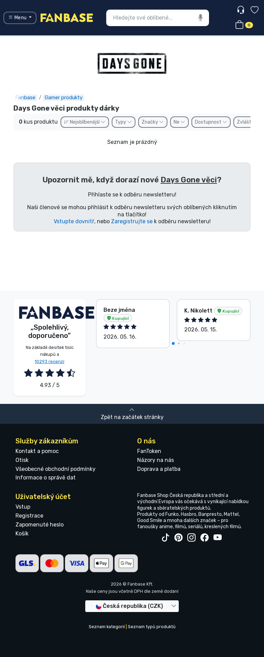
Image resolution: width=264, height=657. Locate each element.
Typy (123, 122)
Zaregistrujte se (132, 221)
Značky (153, 122)
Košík (22, 533)
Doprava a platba (158, 469)
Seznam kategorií (107, 626)
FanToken (149, 451)
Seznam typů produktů (152, 626)
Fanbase (25, 97)
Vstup (22, 506)
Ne (179, 122)
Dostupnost (211, 122)
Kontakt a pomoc (37, 451)
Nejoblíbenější (85, 122)
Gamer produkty (63, 97)
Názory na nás (155, 460)
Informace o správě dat (45, 477)
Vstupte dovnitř (74, 221)
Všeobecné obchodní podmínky (55, 469)
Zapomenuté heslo (39, 524)
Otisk (22, 460)
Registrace (29, 515)
